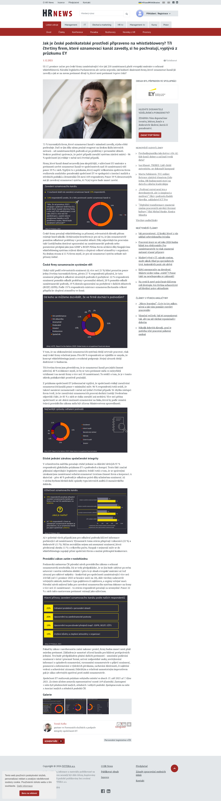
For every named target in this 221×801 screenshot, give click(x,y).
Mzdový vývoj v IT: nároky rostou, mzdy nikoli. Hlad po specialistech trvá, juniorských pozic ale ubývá (156, 261)
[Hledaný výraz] (101, 13)
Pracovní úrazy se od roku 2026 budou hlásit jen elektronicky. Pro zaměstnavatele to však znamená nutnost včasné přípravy (158, 247)
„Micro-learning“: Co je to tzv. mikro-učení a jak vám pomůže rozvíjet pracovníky (158, 307)
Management (71, 24)
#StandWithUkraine (149, 2)
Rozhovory (110, 32)
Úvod (48, 32)
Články (61, 32)
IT (85, 24)
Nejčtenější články (147, 228)
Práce (166, 24)
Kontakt (86, 2)
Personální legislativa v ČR (118, 740)
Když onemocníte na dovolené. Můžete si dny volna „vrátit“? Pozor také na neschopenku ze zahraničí (157, 273)
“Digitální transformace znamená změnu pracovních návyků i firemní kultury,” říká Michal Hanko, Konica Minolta (157, 209)
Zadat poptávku (150, 135)
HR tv (120, 24)
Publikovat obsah (110, 771)
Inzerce (61, 2)
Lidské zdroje (52, 24)
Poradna (94, 32)
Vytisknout (170, 60)
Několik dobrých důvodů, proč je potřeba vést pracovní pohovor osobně (155, 331)
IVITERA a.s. (68, 766)
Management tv (137, 24)
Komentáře (54, 741)
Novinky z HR (129, 32)
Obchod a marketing (101, 24)
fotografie (121, 706)
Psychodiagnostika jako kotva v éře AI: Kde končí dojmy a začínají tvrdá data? (158, 157)
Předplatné (73, 2)
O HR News (48, 2)
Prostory (147, 32)
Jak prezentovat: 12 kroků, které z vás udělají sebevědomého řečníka (158, 235)
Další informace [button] (25, 786)
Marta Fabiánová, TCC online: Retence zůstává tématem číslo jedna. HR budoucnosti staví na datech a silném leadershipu (155, 179)
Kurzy (154, 24)
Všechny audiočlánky (147, 220)
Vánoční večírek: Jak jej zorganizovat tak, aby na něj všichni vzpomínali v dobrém (158, 319)
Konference (77, 32)
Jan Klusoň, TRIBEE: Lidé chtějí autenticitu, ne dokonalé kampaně (156, 167)
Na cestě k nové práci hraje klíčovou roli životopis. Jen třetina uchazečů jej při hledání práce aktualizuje (158, 285)
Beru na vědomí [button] (29, 793)
